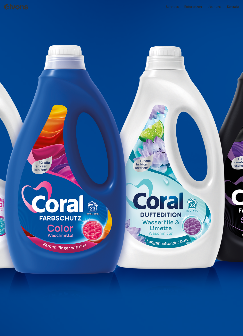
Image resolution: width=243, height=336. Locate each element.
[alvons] (16, 7)
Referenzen (193, 6)
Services (172, 6)
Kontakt (233, 6)
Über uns (214, 6)
